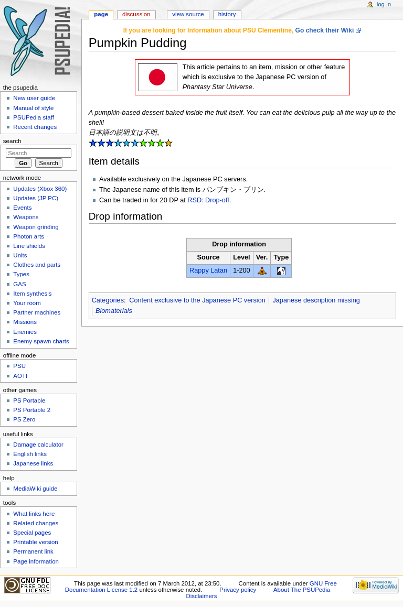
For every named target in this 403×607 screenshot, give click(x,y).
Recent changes (35, 127)
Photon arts (28, 236)
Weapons (25, 217)
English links (30, 454)
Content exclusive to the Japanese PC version (197, 300)
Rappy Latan (208, 270)
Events (22, 207)
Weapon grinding (35, 227)
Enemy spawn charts (41, 341)
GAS (19, 284)
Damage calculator (38, 444)
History (227, 14)
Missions (25, 322)
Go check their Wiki (324, 30)
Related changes (35, 523)
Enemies (25, 332)
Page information (36, 561)
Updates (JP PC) (35, 198)
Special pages (32, 532)
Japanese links (33, 463)
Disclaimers (201, 596)
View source (188, 14)
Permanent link (33, 551)
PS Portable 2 (31, 410)
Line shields (29, 246)
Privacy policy (237, 590)
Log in (384, 4)
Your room (26, 303)
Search (12, 141)
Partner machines (36, 312)
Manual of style (33, 108)
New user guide (34, 98)
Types (21, 274)
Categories (108, 300)
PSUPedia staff (33, 117)
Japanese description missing (315, 300)
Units (20, 255)
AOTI (20, 376)
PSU (19, 366)
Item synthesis (32, 293)
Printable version (35, 542)
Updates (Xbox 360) (40, 189)
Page (101, 14)
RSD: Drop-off (208, 200)
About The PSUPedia (301, 590)
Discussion (136, 14)
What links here (34, 514)
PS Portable (29, 400)
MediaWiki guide (35, 488)
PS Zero (24, 419)
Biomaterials (114, 311)
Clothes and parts (36, 265)
